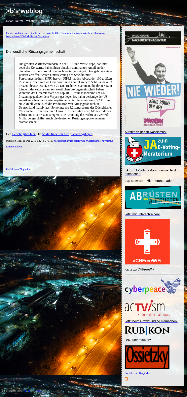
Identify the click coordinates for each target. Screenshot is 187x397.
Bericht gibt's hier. (24, 134)
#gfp (70, 140)
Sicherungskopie (81, 134)
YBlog (26, 390)
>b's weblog (24, 11)
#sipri (77, 140)
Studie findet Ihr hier (55, 134)
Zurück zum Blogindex (138, 373)
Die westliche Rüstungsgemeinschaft (35, 52)
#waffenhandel (93, 140)
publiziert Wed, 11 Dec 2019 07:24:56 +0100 (30, 140)
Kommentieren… (15, 146)
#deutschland (61, 140)
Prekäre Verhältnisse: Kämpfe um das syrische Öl (32, 32)
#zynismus (107, 140)
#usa (82, 140)
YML (38, 390)
